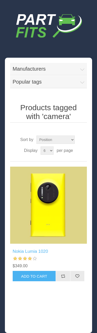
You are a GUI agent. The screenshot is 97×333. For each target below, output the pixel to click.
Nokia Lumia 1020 (30, 251)
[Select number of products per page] (47, 150)
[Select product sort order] (55, 140)
